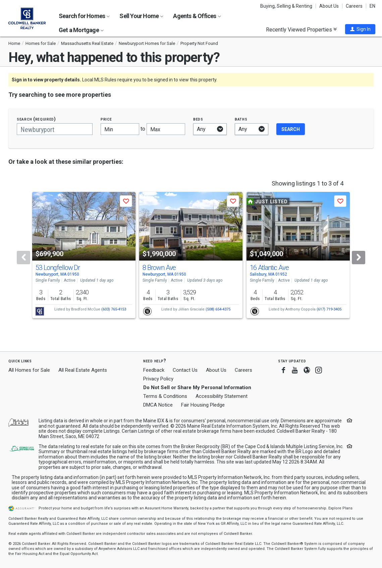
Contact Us (185, 370)
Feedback (153, 370)
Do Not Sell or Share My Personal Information (197, 387)
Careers (354, 6)
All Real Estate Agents (82, 370)
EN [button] (372, 6)
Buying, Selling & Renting (286, 6)
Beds (198, 119)
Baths (241, 119)
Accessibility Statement (222, 396)
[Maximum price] (166, 129)
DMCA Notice (158, 405)
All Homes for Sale (29, 370)
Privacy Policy (158, 379)
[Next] (358, 257)
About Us (329, 6)
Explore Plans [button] (340, 508)
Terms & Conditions (165, 396)
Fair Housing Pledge (203, 405)
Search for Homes (84, 15)
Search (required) (36, 119)
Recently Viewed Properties (301, 29)
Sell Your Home (141, 15)
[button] (360, 29)
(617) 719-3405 (329, 309)
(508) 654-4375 (218, 309)
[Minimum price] (120, 129)
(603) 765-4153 (113, 309)
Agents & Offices (197, 15)
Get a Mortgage (81, 29)
